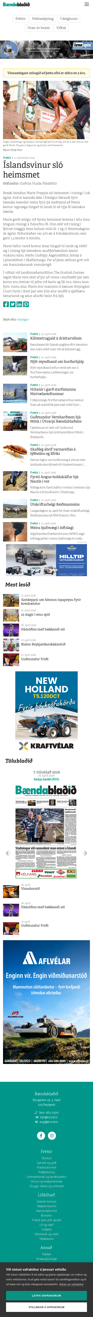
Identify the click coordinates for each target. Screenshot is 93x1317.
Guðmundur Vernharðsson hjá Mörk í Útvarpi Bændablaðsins (56, 419)
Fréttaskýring (43, 18)
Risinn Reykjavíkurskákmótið (43, 644)
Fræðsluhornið (46, 1167)
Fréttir (21, 18)
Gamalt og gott (46, 1162)
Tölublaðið (18, 760)
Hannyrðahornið (46, 1210)
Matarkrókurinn (46, 1206)
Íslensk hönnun (46, 1201)
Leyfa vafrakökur (46, 1295)
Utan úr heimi (38, 28)
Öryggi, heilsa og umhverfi (46, 1186)
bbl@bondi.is (47, 1117)
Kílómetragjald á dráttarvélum (56, 338)
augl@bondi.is (46, 1122)
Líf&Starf (46, 1194)
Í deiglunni (69, 18)
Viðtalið (47, 1229)
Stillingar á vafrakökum (46, 1307)
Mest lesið (17, 584)
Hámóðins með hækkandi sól (43, 629)
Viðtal (61, 28)
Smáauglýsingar (46, 1258)
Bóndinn (46, 1215)
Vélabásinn (46, 1238)
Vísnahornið (30, 889)
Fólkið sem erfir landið (46, 1220)
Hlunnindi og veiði (46, 1234)
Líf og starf (46, 1224)
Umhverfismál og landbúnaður (46, 1176)
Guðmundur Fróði (35, 659)
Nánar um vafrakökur (71, 1284)
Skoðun (47, 1158)
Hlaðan (46, 1254)
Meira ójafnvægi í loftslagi (51, 527)
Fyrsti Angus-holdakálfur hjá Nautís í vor (54, 479)
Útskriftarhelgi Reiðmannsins (55, 504)
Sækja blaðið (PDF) (46, 779)
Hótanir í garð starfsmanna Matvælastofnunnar (53, 391)
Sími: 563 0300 (46, 1112)
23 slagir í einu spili (35, 614)
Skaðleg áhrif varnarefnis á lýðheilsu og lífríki (53, 451)
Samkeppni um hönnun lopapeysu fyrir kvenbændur (51, 602)
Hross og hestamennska (46, 1181)
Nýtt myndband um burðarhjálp (57, 361)
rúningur (23, 319)
